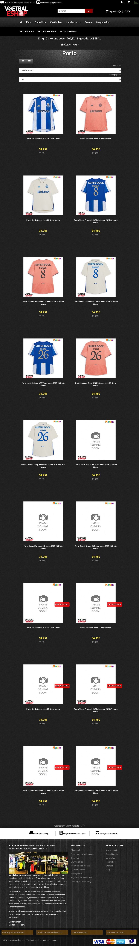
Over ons (75, 858)
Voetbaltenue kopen (115, 932)
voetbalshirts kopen (26, 878)
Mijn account (111, 850)
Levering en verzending (81, 881)
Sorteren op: (116, 66)
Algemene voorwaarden (81, 877)
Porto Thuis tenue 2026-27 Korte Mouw (43, 628)
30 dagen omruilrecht (108, 833)
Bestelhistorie (112, 854)
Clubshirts (40, 22)
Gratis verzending (40, 833)
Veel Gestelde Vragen (80, 866)
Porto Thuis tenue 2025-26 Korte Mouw (43, 139)
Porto (75, 45)
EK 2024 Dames (68, 31)
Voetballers (56, 22)
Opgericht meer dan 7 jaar (74, 833)
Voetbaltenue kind (34, 940)
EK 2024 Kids (27, 31)
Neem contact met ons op (82, 854)
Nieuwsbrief (111, 862)
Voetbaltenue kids (80, 932)
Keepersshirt (103, 22)
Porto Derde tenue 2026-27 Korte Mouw (43, 709)
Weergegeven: (115, 75)
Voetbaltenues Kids (35, 904)
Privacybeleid (76, 873)
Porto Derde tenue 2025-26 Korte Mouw (43, 220)
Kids (28, 22)
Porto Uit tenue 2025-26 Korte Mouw (95, 139)
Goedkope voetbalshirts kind (49, 932)
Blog (108, 870)
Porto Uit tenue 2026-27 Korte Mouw (95, 628)
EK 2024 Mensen (47, 31)
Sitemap (109, 866)
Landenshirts (73, 22)
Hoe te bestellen (78, 870)
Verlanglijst (110, 858)
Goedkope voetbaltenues (13, 932)
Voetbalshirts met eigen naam (22, 887)
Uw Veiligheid (77, 862)
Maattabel (75, 850)
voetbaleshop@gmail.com (49, 3)
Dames (88, 22)
